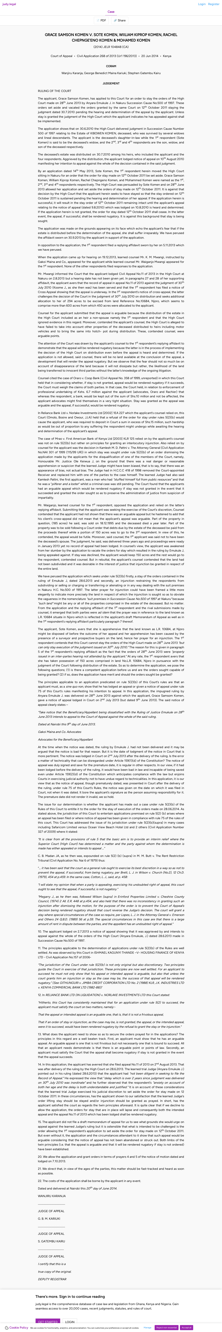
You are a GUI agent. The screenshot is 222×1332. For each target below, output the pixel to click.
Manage (147, 1327)
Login (202, 4)
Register (214, 4)
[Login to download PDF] (101, 20)
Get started (48, 1322)
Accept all (186, 1327)
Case (111, 12)
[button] (119, 20)
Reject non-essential (166, 1327)
